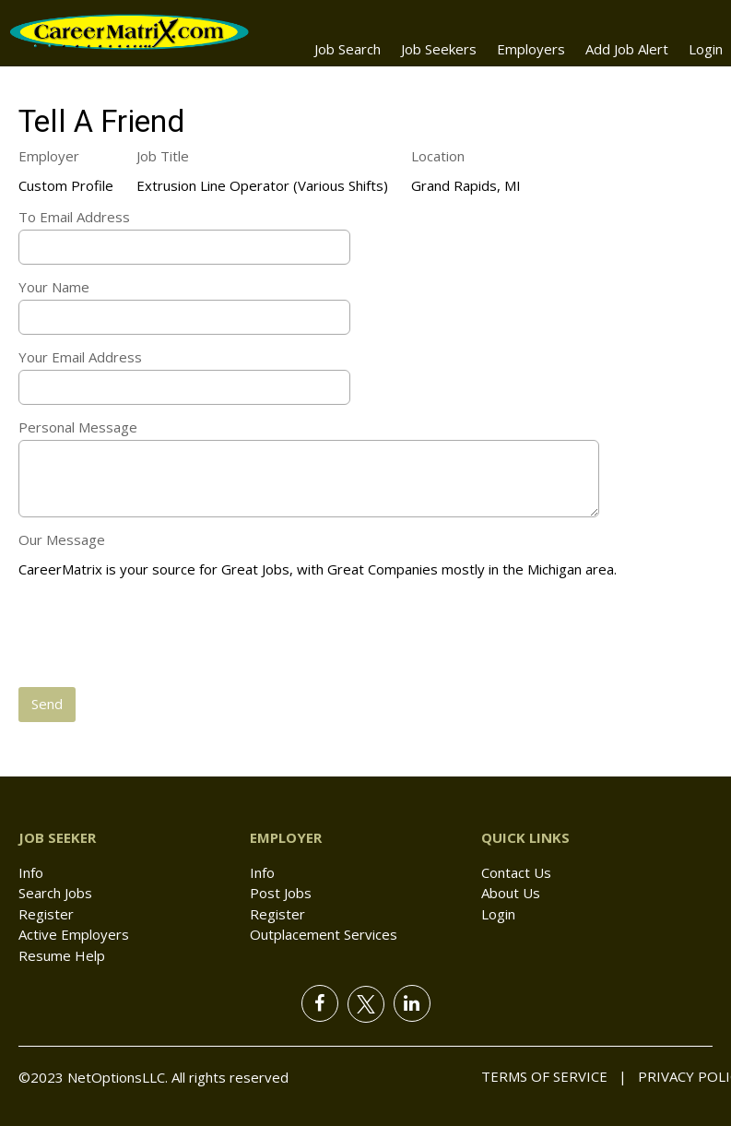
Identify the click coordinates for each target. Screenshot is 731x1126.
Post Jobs (281, 892)
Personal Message (77, 427)
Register (46, 914)
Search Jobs (55, 892)
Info (30, 872)
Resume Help (61, 955)
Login (706, 49)
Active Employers (73, 934)
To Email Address (74, 216)
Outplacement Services (323, 934)
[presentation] (158, 634)
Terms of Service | (554, 1076)
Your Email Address (80, 357)
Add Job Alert (626, 49)
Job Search (347, 49)
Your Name (53, 287)
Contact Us (516, 872)
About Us (510, 892)
